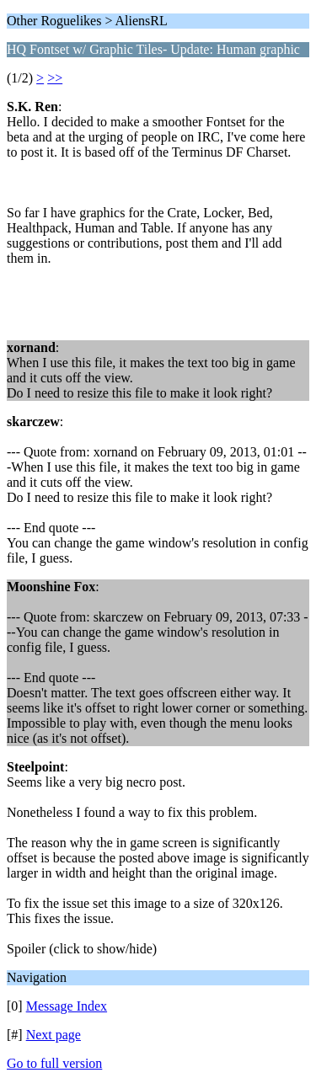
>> (54, 78)
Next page (53, 1034)
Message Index (66, 1006)
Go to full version (54, 1063)
